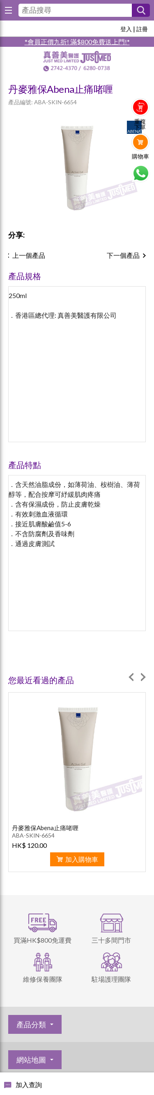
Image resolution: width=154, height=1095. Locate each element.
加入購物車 (81, 859)
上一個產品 (28, 255)
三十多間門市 (111, 940)
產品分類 (31, 1024)
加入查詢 (29, 1084)
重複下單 (140, 124)
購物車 (140, 156)
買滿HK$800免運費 (42, 940)
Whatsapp (140, 173)
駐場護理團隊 (111, 979)
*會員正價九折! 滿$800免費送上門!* (77, 42)
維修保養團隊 (42, 979)
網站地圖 (31, 1059)
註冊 (142, 28)
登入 (126, 28)
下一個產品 (123, 255)
